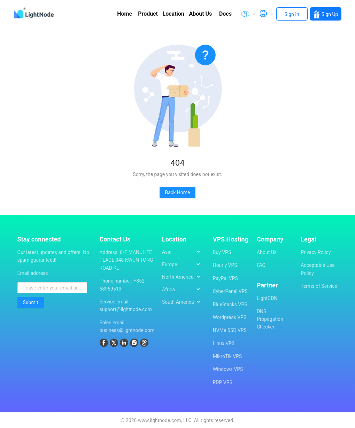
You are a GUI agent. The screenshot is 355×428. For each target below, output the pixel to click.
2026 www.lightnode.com (153, 420)
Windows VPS (228, 369)
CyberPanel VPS (230, 291)
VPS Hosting (230, 239)
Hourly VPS (225, 265)
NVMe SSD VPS (230, 330)
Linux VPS (224, 343)
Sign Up (325, 14)
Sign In (292, 14)
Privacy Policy (316, 252)
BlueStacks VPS (230, 304)
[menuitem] (184, 252)
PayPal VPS (225, 278)
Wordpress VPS (230, 317)
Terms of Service (319, 286)
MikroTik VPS (227, 356)
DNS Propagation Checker (270, 319)
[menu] (184, 279)
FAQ (261, 265)
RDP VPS (222, 382)
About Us (267, 252)
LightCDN (267, 298)
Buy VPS (222, 252)
